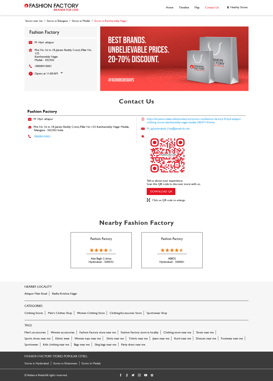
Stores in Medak (91, 363)
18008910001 (43, 66)
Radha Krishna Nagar (64, 293)
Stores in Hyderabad (36, 363)
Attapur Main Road (35, 293)
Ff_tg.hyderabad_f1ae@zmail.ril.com (168, 128)
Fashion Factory (101, 238)
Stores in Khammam (65, 363)
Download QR (161, 191)
